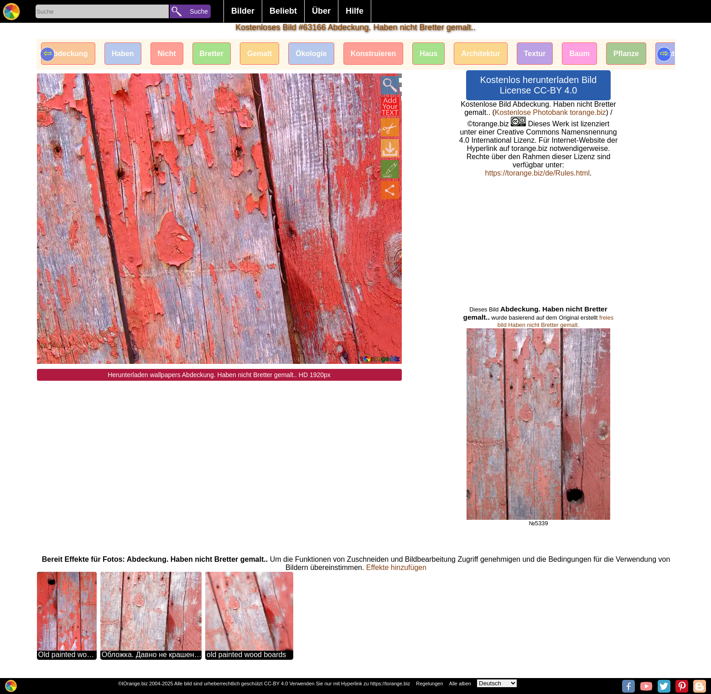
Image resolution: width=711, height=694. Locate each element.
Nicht (167, 53)
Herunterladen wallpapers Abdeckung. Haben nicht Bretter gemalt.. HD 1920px (219, 374)
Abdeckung (68, 53)
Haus (428, 53)
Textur (535, 53)
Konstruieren (373, 53)
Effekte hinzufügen (396, 567)
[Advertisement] (219, 444)
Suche (199, 11)
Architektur (480, 53)
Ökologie (311, 53)
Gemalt (259, 53)
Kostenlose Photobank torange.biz (550, 112)
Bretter (211, 53)
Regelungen (429, 683)
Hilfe (354, 11)
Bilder (242, 11)
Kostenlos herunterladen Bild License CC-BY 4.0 (538, 85)
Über (321, 11)
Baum (579, 53)
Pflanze (626, 53)
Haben (123, 53)
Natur (672, 53)
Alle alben (460, 683)
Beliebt (283, 11)
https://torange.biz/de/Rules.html (537, 173)
